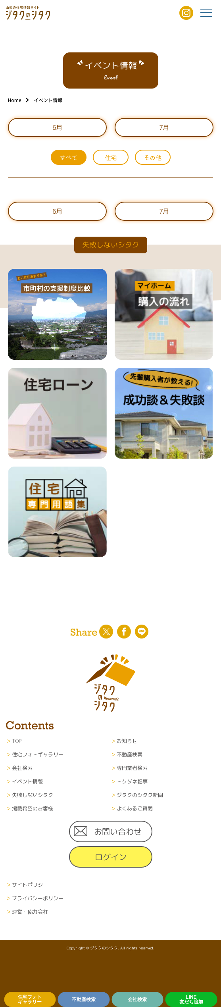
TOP (16, 741)
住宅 (111, 157)
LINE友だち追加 (191, 999)
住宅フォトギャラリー (30, 999)
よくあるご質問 (135, 808)
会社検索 (137, 999)
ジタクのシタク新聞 (140, 795)
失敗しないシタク (32, 795)
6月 (57, 127)
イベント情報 (27, 781)
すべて (68, 157)
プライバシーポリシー (37, 898)
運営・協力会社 (30, 911)
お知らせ (127, 741)
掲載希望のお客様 (32, 808)
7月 (164, 127)
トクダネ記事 (132, 781)
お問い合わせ (118, 831)
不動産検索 (84, 999)
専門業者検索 (132, 768)
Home (14, 99)
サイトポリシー (30, 884)
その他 (152, 157)
